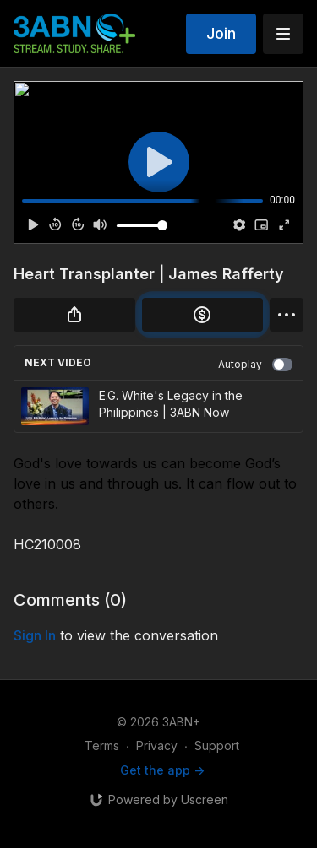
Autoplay (255, 364)
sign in (35, 635)
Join (221, 33)
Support (216, 745)
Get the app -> (162, 770)
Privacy (157, 745)
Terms (102, 745)
